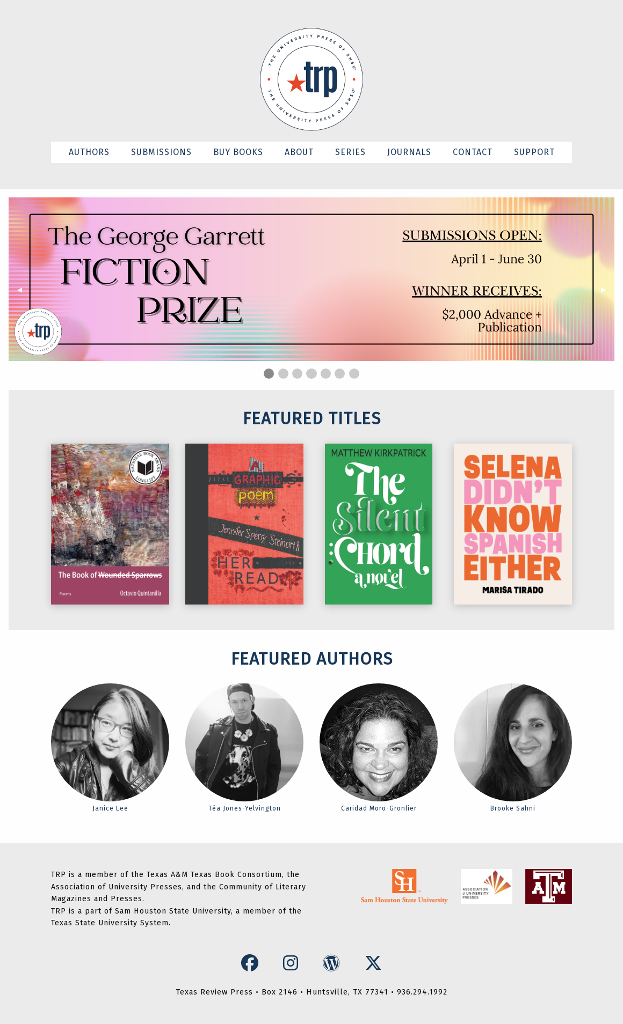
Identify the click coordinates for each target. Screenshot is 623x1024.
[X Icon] (373, 963)
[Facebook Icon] (252, 963)
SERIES (350, 152)
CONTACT (472, 152)
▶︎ (607, 289)
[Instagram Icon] (293, 963)
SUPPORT (534, 152)
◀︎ (24, 289)
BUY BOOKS (238, 152)
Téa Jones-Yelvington (244, 747)
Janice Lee (110, 747)
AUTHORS (89, 152)
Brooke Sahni (513, 747)
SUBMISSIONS (161, 152)
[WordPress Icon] (334, 963)
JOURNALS (409, 152)
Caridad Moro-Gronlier (379, 747)
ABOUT (299, 152)
